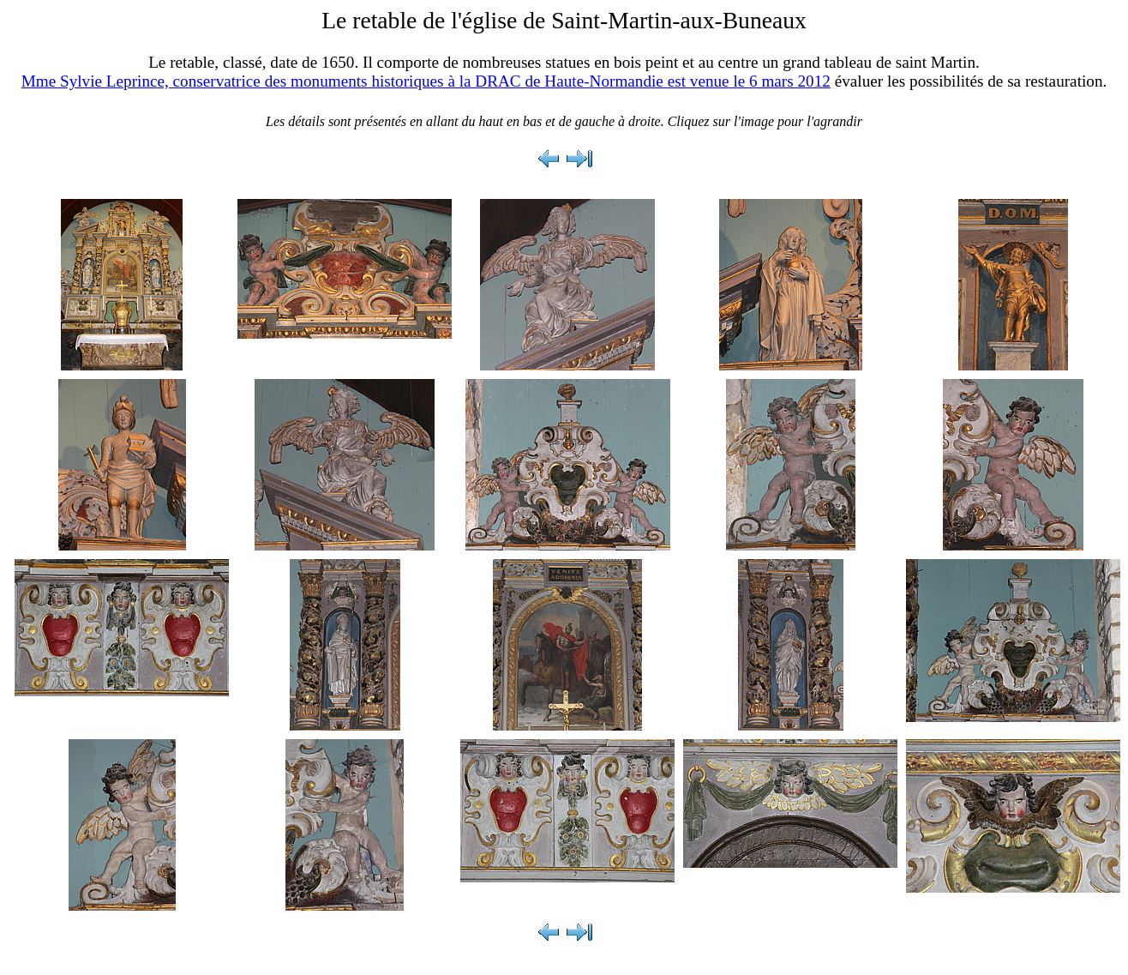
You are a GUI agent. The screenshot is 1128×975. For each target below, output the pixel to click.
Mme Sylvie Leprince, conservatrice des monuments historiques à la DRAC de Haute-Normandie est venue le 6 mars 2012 (426, 81)
